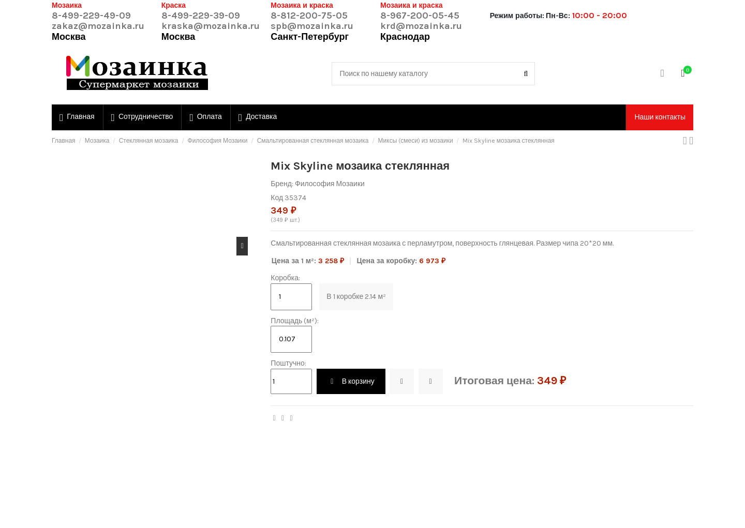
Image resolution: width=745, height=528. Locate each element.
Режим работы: (517, 15)
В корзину (351, 381)
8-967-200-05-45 (419, 15)
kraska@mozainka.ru (210, 26)
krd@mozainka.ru (421, 26)
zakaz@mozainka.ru (98, 26)
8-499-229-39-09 (200, 15)
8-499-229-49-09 (91, 15)
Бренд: (282, 183)
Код (277, 197)
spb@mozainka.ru (312, 26)
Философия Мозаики (330, 183)
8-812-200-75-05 (309, 15)
